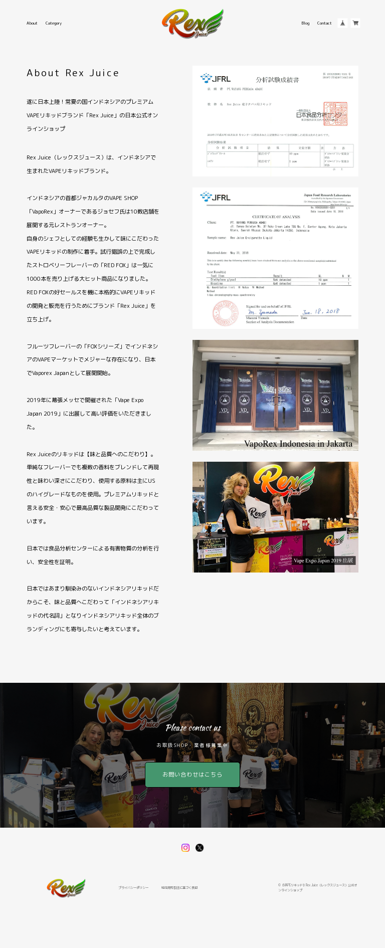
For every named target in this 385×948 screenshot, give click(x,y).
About (32, 23)
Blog (305, 23)
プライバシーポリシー (133, 887)
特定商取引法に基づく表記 (179, 887)
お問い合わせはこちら (192, 775)
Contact (324, 23)
